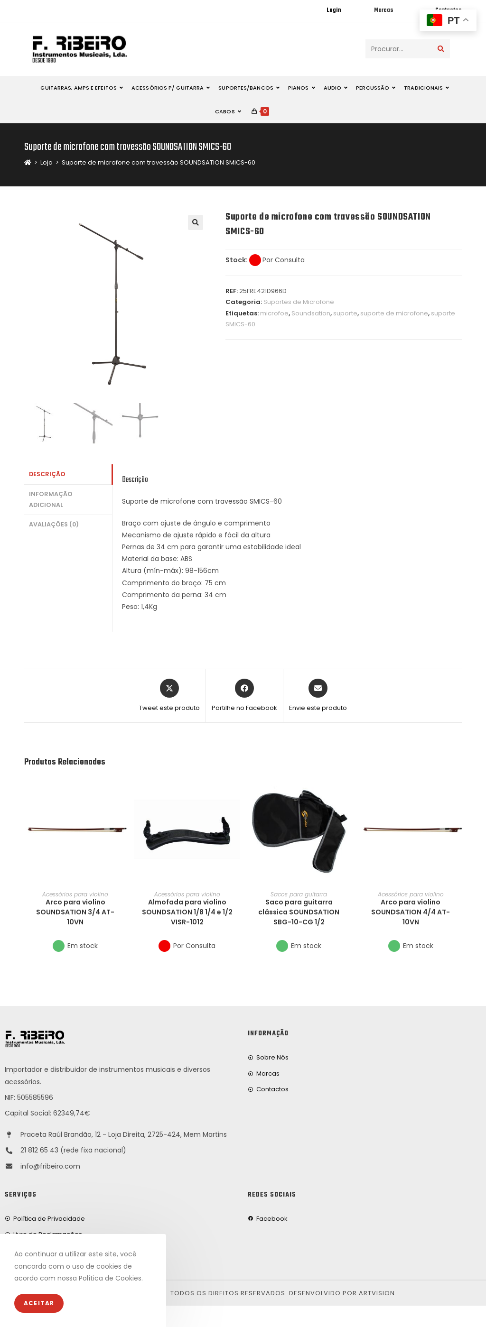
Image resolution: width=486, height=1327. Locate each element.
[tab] (68, 474)
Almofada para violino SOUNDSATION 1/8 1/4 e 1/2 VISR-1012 (187, 912)
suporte (345, 313)
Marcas (383, 10)
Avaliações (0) (54, 524)
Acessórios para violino (75, 894)
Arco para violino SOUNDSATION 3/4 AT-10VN (75, 912)
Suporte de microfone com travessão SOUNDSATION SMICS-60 (158, 162)
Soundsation (310, 313)
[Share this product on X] (169, 696)
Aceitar (39, 1303)
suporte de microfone (394, 313)
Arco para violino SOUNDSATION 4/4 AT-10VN (410, 912)
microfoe (274, 313)
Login (334, 10)
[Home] (27, 162)
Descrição (47, 474)
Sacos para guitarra (299, 894)
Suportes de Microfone (298, 301)
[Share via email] (318, 696)
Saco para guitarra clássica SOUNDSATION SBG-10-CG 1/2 (298, 912)
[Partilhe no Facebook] (244, 696)
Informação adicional (51, 499)
